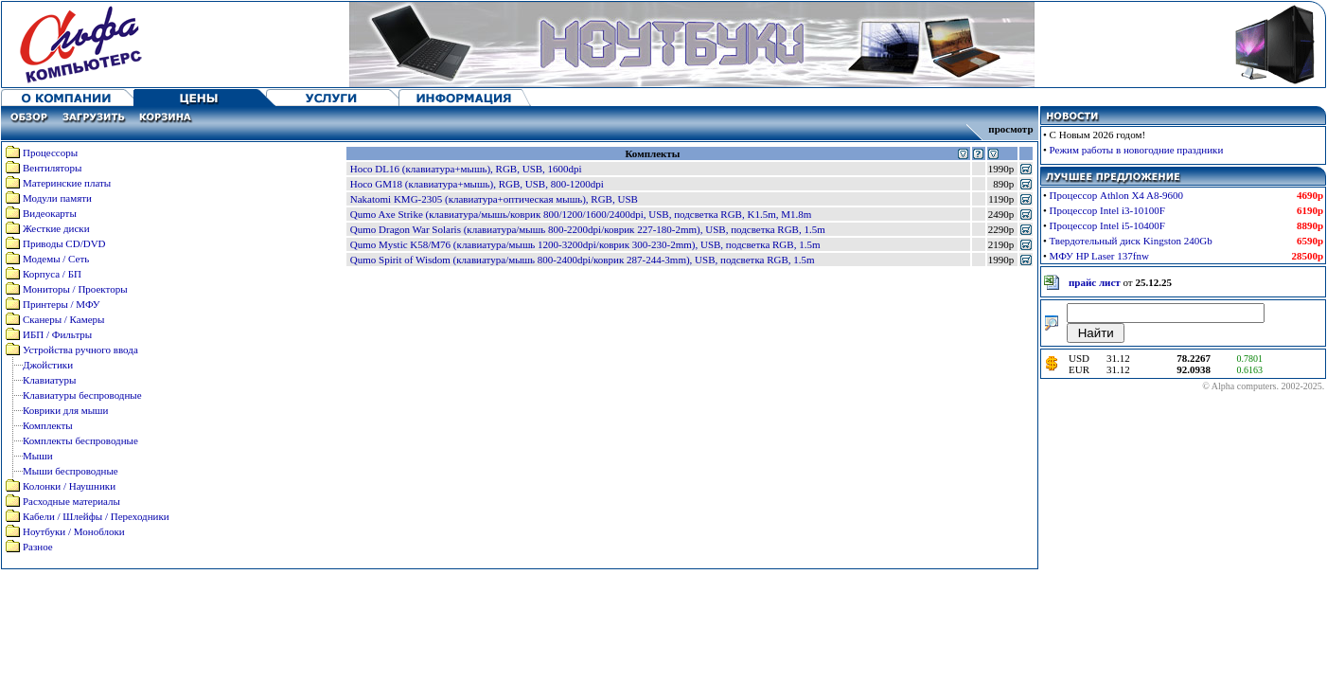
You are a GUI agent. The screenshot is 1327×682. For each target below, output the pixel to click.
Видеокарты (50, 213)
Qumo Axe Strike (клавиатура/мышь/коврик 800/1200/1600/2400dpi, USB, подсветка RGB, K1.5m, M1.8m (581, 214)
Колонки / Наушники (69, 486)
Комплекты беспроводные (80, 440)
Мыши (38, 455)
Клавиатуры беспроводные (82, 395)
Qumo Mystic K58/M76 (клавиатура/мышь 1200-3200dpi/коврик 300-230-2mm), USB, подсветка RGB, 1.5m (585, 244)
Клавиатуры (49, 380)
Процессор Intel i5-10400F (1107, 225)
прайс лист (1095, 282)
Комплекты (48, 425)
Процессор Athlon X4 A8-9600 (1117, 195)
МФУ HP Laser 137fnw (1099, 255)
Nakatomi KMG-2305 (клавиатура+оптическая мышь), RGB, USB (494, 199)
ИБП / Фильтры (57, 334)
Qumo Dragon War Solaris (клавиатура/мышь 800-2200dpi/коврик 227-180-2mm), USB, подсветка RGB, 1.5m (587, 229)
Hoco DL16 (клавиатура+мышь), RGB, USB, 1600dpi (466, 168)
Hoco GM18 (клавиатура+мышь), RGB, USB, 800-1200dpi (477, 183)
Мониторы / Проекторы (75, 289)
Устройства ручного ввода (80, 349)
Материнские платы (67, 182)
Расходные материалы (71, 501)
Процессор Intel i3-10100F (1107, 210)
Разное (38, 546)
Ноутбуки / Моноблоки (74, 531)
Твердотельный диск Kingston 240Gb (1131, 240)
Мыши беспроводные (70, 470)
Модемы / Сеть (56, 258)
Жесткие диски (56, 228)
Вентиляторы (52, 167)
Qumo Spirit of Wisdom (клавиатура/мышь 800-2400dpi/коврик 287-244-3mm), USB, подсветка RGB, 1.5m (582, 259)
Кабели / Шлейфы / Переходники (96, 516)
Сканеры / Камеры (63, 319)
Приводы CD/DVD (64, 243)
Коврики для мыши (65, 410)
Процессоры (50, 152)
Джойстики (48, 364)
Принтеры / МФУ (61, 304)
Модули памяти (57, 198)
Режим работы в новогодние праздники (1137, 149)
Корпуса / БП (52, 273)
